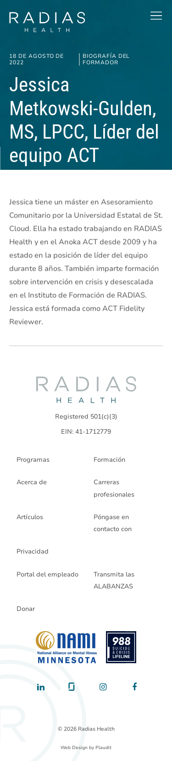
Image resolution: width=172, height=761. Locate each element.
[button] (155, 15)
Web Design (74, 747)
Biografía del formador (106, 59)
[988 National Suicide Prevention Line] (121, 647)
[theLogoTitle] (47, 22)
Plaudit (103, 747)
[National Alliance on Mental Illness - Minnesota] (66, 647)
